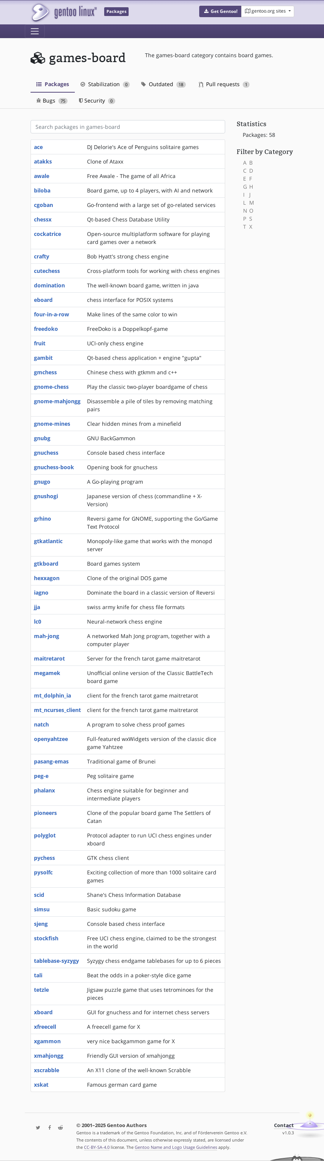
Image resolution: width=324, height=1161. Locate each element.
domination (49, 285)
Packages (52, 84)
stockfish (46, 938)
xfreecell (45, 1026)
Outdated (163, 84)
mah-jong (46, 636)
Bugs (52, 100)
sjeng (41, 923)
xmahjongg (48, 1055)
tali (38, 975)
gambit (43, 357)
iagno (41, 592)
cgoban (43, 204)
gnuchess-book (54, 467)
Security (97, 100)
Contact (284, 1125)
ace (38, 147)
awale (41, 176)
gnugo (42, 481)
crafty (41, 256)
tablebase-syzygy (56, 960)
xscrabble (46, 1070)
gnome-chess (51, 386)
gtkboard (46, 563)
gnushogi (46, 496)
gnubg (42, 438)
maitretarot (49, 658)
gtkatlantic (48, 541)
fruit (39, 343)
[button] (220, 11)
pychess (44, 857)
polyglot (45, 835)
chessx (43, 219)
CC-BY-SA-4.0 (97, 1147)
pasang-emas (51, 761)
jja (37, 607)
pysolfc (43, 872)
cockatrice (47, 233)
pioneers (45, 812)
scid (39, 894)
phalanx (44, 790)
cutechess (47, 270)
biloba (42, 190)
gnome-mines (52, 423)
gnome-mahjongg (57, 401)
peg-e (41, 775)
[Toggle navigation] (35, 31)
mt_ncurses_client (57, 710)
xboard (43, 1012)
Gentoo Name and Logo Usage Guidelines (176, 1147)
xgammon (47, 1041)
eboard (43, 299)
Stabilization (105, 84)
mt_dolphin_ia (52, 695)
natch (41, 724)
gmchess (45, 372)
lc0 (37, 621)
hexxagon (47, 578)
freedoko (46, 328)
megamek (47, 673)
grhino (42, 518)
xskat (41, 1084)
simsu (42, 909)
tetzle (41, 989)
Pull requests (224, 84)
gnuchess (46, 452)
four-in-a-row (51, 314)
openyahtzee (51, 738)
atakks (43, 161)
